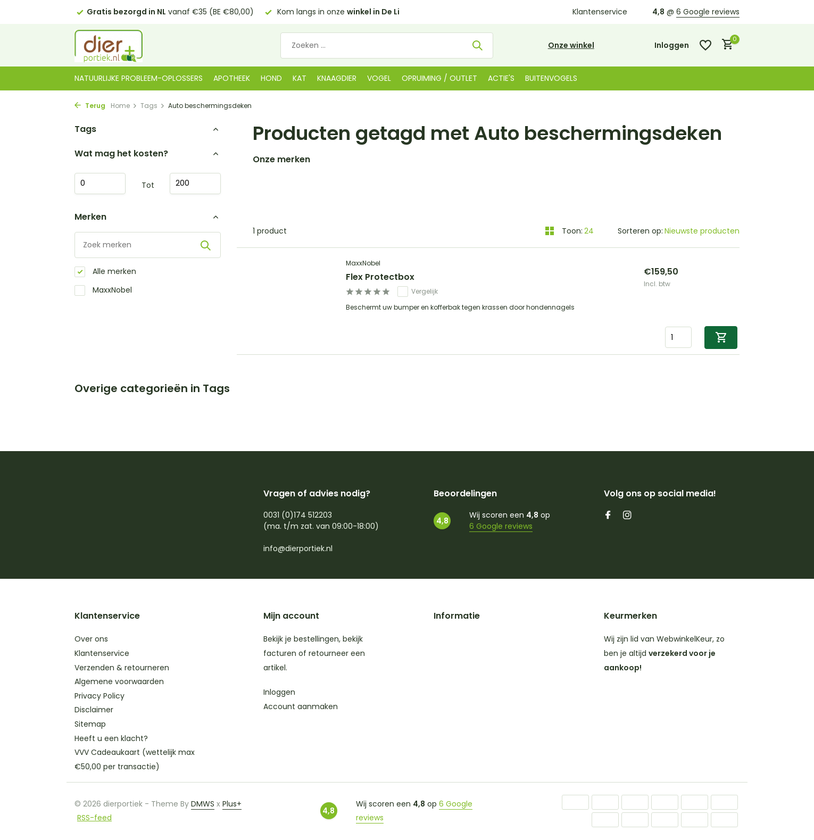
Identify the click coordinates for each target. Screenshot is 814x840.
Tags (152, 105)
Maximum (195, 183)
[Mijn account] (671, 45)
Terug (89, 105)
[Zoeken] (386, 45)
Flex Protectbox (380, 277)
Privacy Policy (99, 696)
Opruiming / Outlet (439, 78)
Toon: (572, 231)
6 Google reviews (708, 11)
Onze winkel (571, 45)
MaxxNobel (103, 290)
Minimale (100, 183)
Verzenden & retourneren (121, 667)
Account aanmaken (300, 706)
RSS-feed (94, 817)
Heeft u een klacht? (111, 738)
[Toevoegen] (720, 337)
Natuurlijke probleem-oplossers (138, 78)
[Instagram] (627, 516)
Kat (299, 78)
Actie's (501, 78)
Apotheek (231, 78)
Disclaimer (93, 709)
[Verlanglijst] (705, 45)
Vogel (379, 78)
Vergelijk (417, 291)
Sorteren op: (640, 231)
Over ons (91, 639)
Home (124, 105)
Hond (271, 78)
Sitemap (90, 724)
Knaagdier (336, 78)
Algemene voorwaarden (119, 681)
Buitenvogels (551, 78)
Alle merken (105, 271)
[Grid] (549, 231)
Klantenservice (599, 11)
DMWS (202, 804)
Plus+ (232, 804)
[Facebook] (608, 516)
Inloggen (279, 692)
